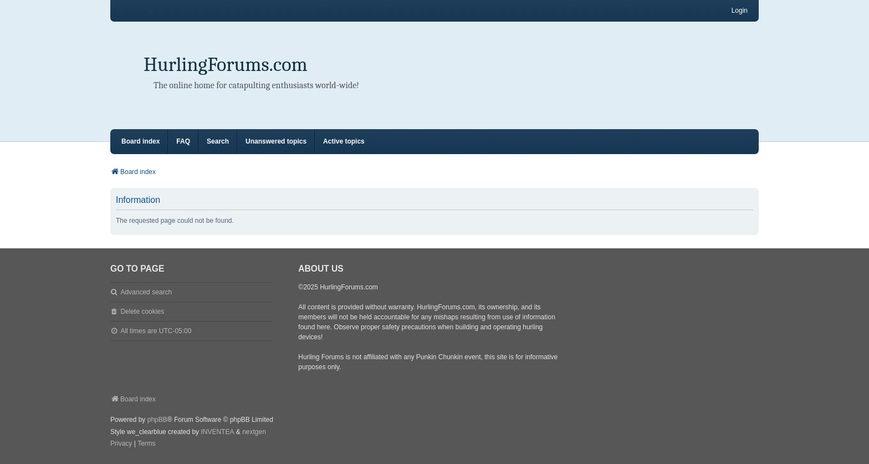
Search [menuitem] (218, 141)
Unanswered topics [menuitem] (276, 141)
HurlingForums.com (226, 64)
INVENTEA (217, 432)
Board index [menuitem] (140, 141)
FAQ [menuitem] (183, 141)
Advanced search (146, 292)
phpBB (157, 420)
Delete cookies (142, 311)
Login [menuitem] (740, 10)
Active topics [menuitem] (344, 141)
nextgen (254, 432)
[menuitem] (121, 444)
